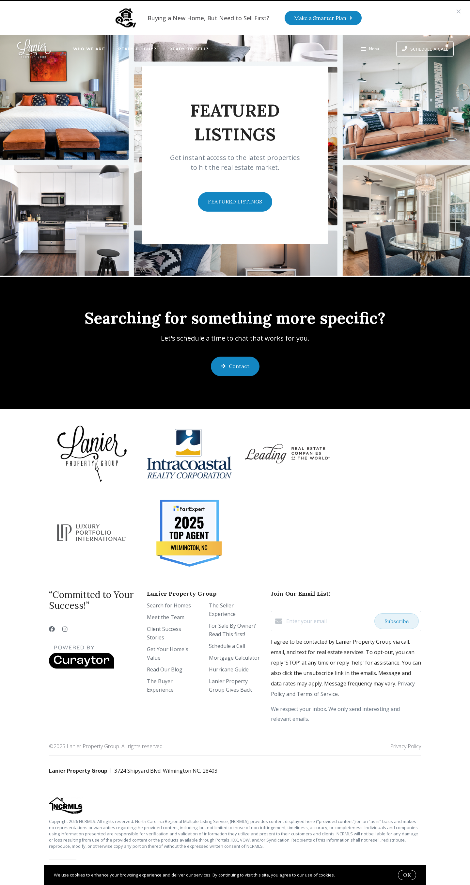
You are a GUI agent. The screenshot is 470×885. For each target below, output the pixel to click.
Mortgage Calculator (234, 657)
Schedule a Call (227, 646)
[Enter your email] (328, 621)
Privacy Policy (405, 746)
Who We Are (89, 49)
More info (345, 875)
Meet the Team (165, 617)
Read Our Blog (164, 669)
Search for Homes (169, 605)
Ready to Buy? (137, 49)
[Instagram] (65, 629)
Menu (370, 49)
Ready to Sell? (189, 49)
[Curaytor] (81, 666)
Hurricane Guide (229, 669)
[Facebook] (52, 629)
